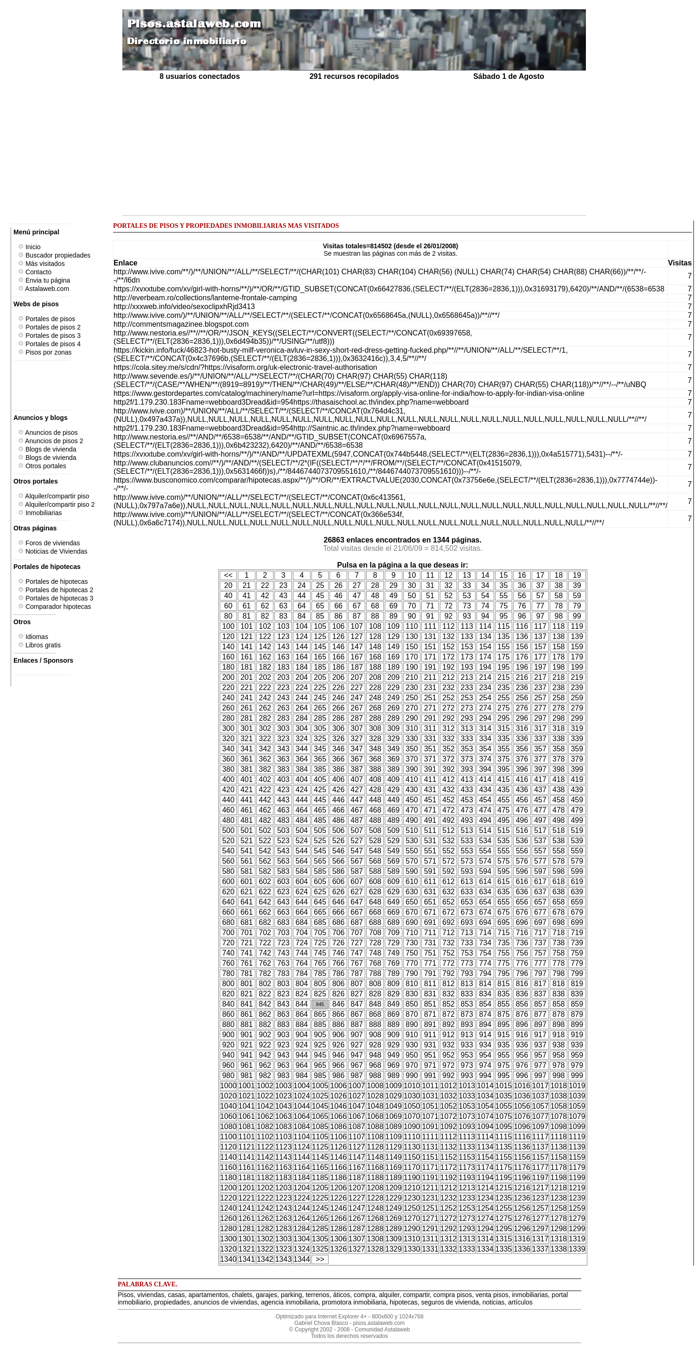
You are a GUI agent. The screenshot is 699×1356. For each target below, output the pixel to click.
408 (375, 779)
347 (356, 749)
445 (320, 800)
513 (467, 830)
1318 (558, 1239)
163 (283, 657)
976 (522, 1065)
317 (540, 728)
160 (228, 657)
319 (577, 728)
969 (393, 1065)
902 (265, 1035)
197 (540, 667)
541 (247, 851)
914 (485, 1035)
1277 (540, 1218)
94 (485, 616)
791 (430, 973)
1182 (265, 1178)
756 (522, 953)
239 (577, 687)
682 (265, 922)
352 (448, 749)
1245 (320, 1208)
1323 (283, 1249)
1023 (283, 1096)
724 (302, 943)
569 (393, 861)
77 (540, 606)
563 (283, 861)
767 (356, 963)
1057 (540, 1106)
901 (247, 1035)
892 (448, 1024)
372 (448, 759)
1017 (540, 1086)
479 (577, 810)
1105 (320, 1137)
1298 (558, 1229)
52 (449, 596)
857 (540, 1004)
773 (467, 963)
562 (265, 861)
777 (540, 963)
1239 (577, 1198)
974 (485, 1065)
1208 (375, 1188)
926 (338, 1045)
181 (247, 667)
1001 (246, 1086)
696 (522, 922)
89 (393, 616)
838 (559, 994)
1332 (448, 1249)
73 (467, 606)
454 (485, 800)
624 (302, 892)
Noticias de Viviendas (52, 551)
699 (577, 922)
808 (375, 984)
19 (577, 575)
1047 (357, 1106)
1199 (577, 1178)
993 (467, 1075)
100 (228, 626)
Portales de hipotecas (53, 581)
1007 (357, 1086)
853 (467, 1004)
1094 (485, 1126)
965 (320, 1065)
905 (320, 1035)
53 (467, 596)
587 (356, 871)
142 (265, 647)
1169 (393, 1167)
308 (375, 728)
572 (448, 861)
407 (356, 779)
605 (320, 881)
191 (430, 667)
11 (430, 575)
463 (283, 810)
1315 (504, 1239)
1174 (485, 1167)
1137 (540, 1147)
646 (338, 902)
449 (393, 800)
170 (412, 657)
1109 (393, 1137)
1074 (485, 1116)
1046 (338, 1106)
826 (338, 994)
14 (485, 575)
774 (485, 963)
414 (485, 779)
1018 (558, 1086)
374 (485, 759)
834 (485, 994)
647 (356, 902)
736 (522, 943)
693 (467, 922)
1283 (283, 1229)
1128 (375, 1147)
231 (430, 687)
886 (338, 1024)
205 (320, 677)
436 (522, 790)
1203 (283, 1188)
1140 (228, 1157)
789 (393, 973)
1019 (577, 1086)
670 (412, 912)
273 (467, 708)
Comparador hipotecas (54, 606)
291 (430, 718)
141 (247, 647)
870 (412, 1014)
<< (228, 575)
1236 (522, 1198)
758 (559, 953)
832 (448, 994)
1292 (448, 1229)
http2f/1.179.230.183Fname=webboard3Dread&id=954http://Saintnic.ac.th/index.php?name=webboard (282, 428)
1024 (301, 1096)
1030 (412, 1096)
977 (540, 1065)
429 (393, 790)
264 (302, 708)
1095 (504, 1126)
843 (283, 1004)
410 (412, 779)
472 (448, 810)
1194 (485, 1178)
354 (485, 749)
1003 (283, 1086)
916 (522, 1035)
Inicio (29, 247)
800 (228, 984)
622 (265, 892)
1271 (430, 1218)
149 (393, 647)
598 (559, 871)
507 (356, 830)
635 (503, 892)
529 (393, 841)
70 (412, 606)
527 (356, 841)
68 (375, 606)
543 (283, 851)
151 (430, 647)
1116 (522, 1137)
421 (247, 790)
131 (430, 636)
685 (320, 922)
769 (393, 963)
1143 (283, 1157)
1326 (338, 1249)
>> (320, 1259)
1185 (320, 1178)
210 (412, 677)
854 (485, 1004)
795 (503, 973)
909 (393, 1035)
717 (540, 932)
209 (393, 677)
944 (302, 1055)
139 (577, 636)
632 (448, 892)
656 (522, 902)
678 (559, 912)
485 (320, 820)
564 (302, 861)
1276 (522, 1218)
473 (467, 810)
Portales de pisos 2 (49, 327)
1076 (522, 1116)
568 (375, 861)
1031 (430, 1096)
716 (522, 932)
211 (430, 677)
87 (357, 616)
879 (577, 1014)
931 (430, 1045)
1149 (393, 1157)
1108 (375, 1137)
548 (375, 851)
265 (320, 708)
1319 (577, 1239)
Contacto (34, 272)
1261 (246, 1218)
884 (302, 1024)
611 (430, 881)
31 (430, 585)
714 (485, 932)
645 (320, 902)
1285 (320, 1229)
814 (485, 984)
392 (448, 769)
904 (302, 1035)
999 (577, 1075)
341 (247, 749)
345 (320, 749)
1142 (265, 1157)
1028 (375, 1096)
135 (503, 636)
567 (356, 861)
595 (503, 871)
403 (283, 779)
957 (540, 1055)
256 (522, 698)
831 (430, 994)
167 (356, 657)
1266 (338, 1218)
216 (522, 677)
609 (393, 881)
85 (320, 616)
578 (559, 861)
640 (228, 902)
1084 (301, 1126)
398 (559, 769)
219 (577, 677)
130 (412, 636)
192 (448, 667)
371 (430, 759)
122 (265, 636)
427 (356, 790)
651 (430, 902)
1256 (522, 1208)
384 (302, 769)
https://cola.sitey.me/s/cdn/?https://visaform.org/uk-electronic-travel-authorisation (245, 367)
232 (448, 687)
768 (375, 963)
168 (375, 657)
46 (338, 596)
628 (375, 892)
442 (265, 800)
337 (540, 739)
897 (540, 1024)
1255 (504, 1208)
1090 (412, 1126)
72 (449, 606)
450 (412, 800)
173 (467, 657)
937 (540, 1045)
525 (320, 841)
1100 (228, 1137)
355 (503, 749)
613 (467, 881)
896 (522, 1024)
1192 (448, 1178)
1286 (338, 1229)
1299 (577, 1229)
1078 (558, 1116)
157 (540, 647)
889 (393, 1024)
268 (375, 708)
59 (577, 596)
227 (356, 687)
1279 (577, 1218)
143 (283, 647)
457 (540, 800)
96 (522, 616)
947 (356, 1055)
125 (320, 636)
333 (467, 739)
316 (522, 728)
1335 (504, 1249)
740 (228, 953)
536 (522, 841)
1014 (485, 1086)
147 (356, 647)
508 (375, 830)
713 (467, 932)
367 (356, 759)
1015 (504, 1086)
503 (283, 830)
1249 (393, 1208)
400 (228, 779)
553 (467, 851)
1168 (375, 1167)
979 (577, 1065)
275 (503, 708)
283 (283, 718)
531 (430, 841)
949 (393, 1055)
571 (430, 861)
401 (247, 779)
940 (228, 1055)
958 (559, 1055)
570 (412, 861)
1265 (320, 1218)
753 (467, 953)
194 (485, 667)
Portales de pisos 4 (49, 344)
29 (393, 585)
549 (393, 851)
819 (577, 984)
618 (559, 881)
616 (522, 881)
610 (412, 881)
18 (558, 575)
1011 (430, 1086)
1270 (412, 1218)
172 (448, 657)
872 (448, 1014)
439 (577, 790)
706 (338, 932)
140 (228, 647)
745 (320, 953)
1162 (265, 1167)
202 (265, 677)
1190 (412, 1178)
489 (393, 820)
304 (302, 728)
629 (393, 892)
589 (393, 871)
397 (540, 769)
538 (559, 841)
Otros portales (42, 466)
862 (265, 1014)
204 (302, 677)
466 (338, 810)
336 (522, 739)
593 (467, 871)
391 (430, 769)
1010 (412, 1086)
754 (485, 953)
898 (559, 1024)
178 (559, 657)
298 (559, 718)
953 (467, 1055)
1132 (448, 1147)
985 (320, 1075)
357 (540, 749)
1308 (375, 1239)
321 (247, 739)
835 (503, 994)
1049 (393, 1106)
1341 (246, 1259)
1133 (466, 1147)
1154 (485, 1157)
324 (302, 739)
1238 (558, 1198)
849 (393, 1004)
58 (558, 596)
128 (375, 636)
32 (449, 585)
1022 (265, 1096)
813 (467, 984)
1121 (246, 1147)
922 (265, 1045)
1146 (338, 1157)
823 (283, 994)
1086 (338, 1126)
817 (540, 984)
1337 (540, 1249)
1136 (522, 1147)
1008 (375, 1086)
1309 (393, 1239)
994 (485, 1075)
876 (522, 1014)
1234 (485, 1198)
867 (356, 1014)
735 (503, 943)
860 (228, 1014)
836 (522, 994)
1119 (577, 1137)
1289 (393, 1229)
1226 (338, 1198)
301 (247, 728)
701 (247, 932)
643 (283, 902)
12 (449, 575)
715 (503, 932)
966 (338, 1065)
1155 (504, 1157)
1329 (393, 1249)
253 (467, 698)
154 (485, 647)
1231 (430, 1198)
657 (540, 902)
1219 (577, 1188)
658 (559, 902)
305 (320, 728)
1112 (448, 1137)
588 (375, 871)
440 (228, 800)
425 (320, 790)
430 (412, 790)
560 (228, 861)
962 (265, 1065)
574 (485, 861)
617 (540, 881)
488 (375, 820)
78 (558, 606)
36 (522, 585)
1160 (228, 1167)
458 (559, 800)
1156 (522, 1157)
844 (302, 1004)
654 (485, 902)
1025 (320, 1096)
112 (448, 626)
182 (265, 667)
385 (320, 769)
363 (283, 759)
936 (522, 1045)
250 (412, 698)
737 (540, 943)
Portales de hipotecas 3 (55, 598)
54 (485, 596)
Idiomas (33, 636)
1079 (577, 1116)
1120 (228, 1147)
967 (356, 1065)
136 (522, 636)
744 (302, 953)
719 (577, 932)
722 (265, 943)
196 (522, 667)
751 (430, 953)
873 (467, 1014)
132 (448, 636)
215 (503, 677)
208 (375, 677)
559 (577, 851)
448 (375, 800)
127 (356, 636)
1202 (265, 1188)
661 (247, 912)
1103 (283, 1137)
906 (338, 1035)
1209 (393, 1188)
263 (283, 708)
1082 (265, 1126)
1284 (301, 1229)
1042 (265, 1106)
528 (375, 841)
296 (522, 718)
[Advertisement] (354, 147)
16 (522, 575)
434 (485, 790)
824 (302, 994)
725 (320, 943)
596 (522, 871)
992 (448, 1075)
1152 (448, 1157)
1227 (357, 1198)
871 (430, 1014)
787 (356, 973)
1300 (228, 1239)
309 (393, 728)
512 (448, 830)
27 (357, 585)
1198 (558, 1178)
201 (247, 677)
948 (375, 1055)
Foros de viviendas (49, 543)
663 (283, 912)
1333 (466, 1249)
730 (412, 943)
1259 (577, 1208)
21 (246, 585)
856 (522, 1004)
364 (302, 759)
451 (430, 800)
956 (522, 1055)
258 (559, 698)
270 (412, 708)
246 (338, 698)
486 (338, 820)
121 (247, 636)
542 (265, 851)
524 (302, 841)
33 (467, 585)
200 (228, 677)
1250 (412, 1208)
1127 (357, 1147)
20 (228, 585)
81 (246, 616)
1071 (430, 1116)
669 (393, 912)
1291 (430, 1229)
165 (320, 657)
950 (412, 1055)
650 (412, 902)
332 (448, 739)
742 (265, 953)
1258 (558, 1208)
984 (302, 1075)
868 (375, 1014)
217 (540, 677)
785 (320, 973)
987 (356, 1075)
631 (430, 892)
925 (320, 1045)
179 (577, 657)
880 (228, 1024)
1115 (504, 1137)
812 (448, 984)
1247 (357, 1208)
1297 (540, 1229)
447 (356, 800)
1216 (522, 1188)
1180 (228, 1178)
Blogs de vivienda (47, 449)
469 (393, 810)
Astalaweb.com (43, 288)
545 (320, 851)
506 (338, 830)
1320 (228, 1249)
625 (320, 892)
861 (247, 1014)
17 (540, 575)
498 (559, 820)
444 (302, 800)
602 (265, 881)
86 (338, 616)
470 (412, 810)
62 (265, 606)
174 (485, 657)
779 (577, 963)
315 (503, 728)
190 (412, 667)
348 (375, 749)
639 (577, 892)
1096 (522, 1126)
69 (393, 606)
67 (357, 606)
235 (503, 687)
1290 (412, 1229)
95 (503, 616)
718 (559, 932)
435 (503, 790)
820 (228, 994)
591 (430, 871)
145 (320, 647)
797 (540, 973)
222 (265, 687)
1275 (504, 1218)
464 (302, 810)
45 (320, 596)
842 (265, 1004)
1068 (375, 1116)
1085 (320, 1126)
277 (540, 708)
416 (522, 779)
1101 (246, 1137)
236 (522, 687)
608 (375, 881)
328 (375, 739)
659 (577, 902)
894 (485, 1024)
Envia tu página (44, 280)
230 (412, 687)
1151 (430, 1157)
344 (302, 749)
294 (485, 718)
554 (485, 851)
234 (485, 687)
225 (320, 687)
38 (558, 585)
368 (375, 759)
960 (228, 1065)
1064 (301, 1116)
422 (265, 790)
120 (228, 636)
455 (503, 800)
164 (302, 657)
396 (522, 769)
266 (338, 708)
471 (430, 810)
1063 (283, 1116)
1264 (301, 1218)
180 (228, 667)
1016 (522, 1086)
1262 (265, 1218)
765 (320, 963)
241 (247, 698)
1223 (283, 1198)
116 (522, 626)
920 (228, 1045)
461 (247, 810)
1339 (577, 1249)
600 (228, 881)
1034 (485, 1096)
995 (503, 1075)
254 (485, 698)
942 (265, 1055)
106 (338, 626)
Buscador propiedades (54, 255)
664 (302, 912)
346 (338, 749)
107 (356, 626)
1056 (522, 1106)
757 (540, 953)
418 (559, 779)
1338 (558, 1249)
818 (559, 984)
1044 (301, 1106)
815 (503, 984)
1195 (504, 1178)
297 (540, 718)
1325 (320, 1249)
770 (412, 963)
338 (559, 739)
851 (430, 1004)
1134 (485, 1147)
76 (522, 606)
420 (228, 790)
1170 (412, 1167)
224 (302, 687)
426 (338, 790)
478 (559, 810)
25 (320, 585)
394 (485, 769)
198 (559, 667)
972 (448, 1065)
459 (577, 800)
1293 (466, 1229)
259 (577, 698)
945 (320, 1055)
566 (338, 861)
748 (375, 953)
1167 (357, 1167)
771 (430, 963)
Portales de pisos (46, 319)
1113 (466, 1137)
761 (247, 963)
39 (577, 585)
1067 (357, 1116)
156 (522, 647)
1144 (301, 1157)
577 (540, 861)
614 (485, 881)
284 (302, 718)
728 (375, 943)
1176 (522, 1167)
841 (247, 1004)
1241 (246, 1208)
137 (540, 636)
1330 (412, 1249)
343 (283, 749)
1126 (338, 1147)
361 (247, 759)
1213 (466, 1188)
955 (503, 1055)
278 (559, 708)
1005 (320, 1086)
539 (577, 841)
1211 (430, 1188)
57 (540, 596)
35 (503, 585)
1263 (283, 1218)
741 (247, 953)
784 (302, 973)
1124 (301, 1147)
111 (430, 626)
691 (430, 922)
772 (448, 963)
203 (283, 677)
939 (577, 1045)
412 (448, 779)
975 (503, 1065)
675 (503, 912)
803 (283, 984)
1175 (504, 1167)
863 (283, 1014)
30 (412, 585)
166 (338, 657)
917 (540, 1035)
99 (577, 616)
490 (412, 820)
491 (430, 820)
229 (393, 687)
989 (393, 1075)
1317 (540, 1239)
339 (577, 739)
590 (412, 871)
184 (302, 667)
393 (467, 769)
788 (375, 973)
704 (302, 932)
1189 (393, 1178)
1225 (320, 1198)
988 (375, 1075)
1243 (283, 1208)
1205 (320, 1188)
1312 (448, 1239)
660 (228, 912)
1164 (301, 1167)
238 (559, 687)
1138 (558, 1147)
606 (338, 881)
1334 (485, 1249)
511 (430, 830)
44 (302, 596)
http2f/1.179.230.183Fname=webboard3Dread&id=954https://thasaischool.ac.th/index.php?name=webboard (291, 402)
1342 (265, 1259)
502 (265, 830)
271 (430, 708)
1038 (558, 1096)
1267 (357, 1218)
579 (577, 861)
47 (357, 596)
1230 (412, 1198)
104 (302, 626)
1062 (265, 1116)
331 (430, 739)
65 (320, 606)
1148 (375, 1157)
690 (412, 922)
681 (247, 922)
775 (503, 963)
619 (577, 881)
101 (247, 626)
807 (356, 984)
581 (247, 871)
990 (412, 1075)
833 (467, 994)
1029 (393, 1096)
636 (522, 892)
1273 (466, 1218)
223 (283, 687)
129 (393, 636)
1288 (375, 1229)
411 (430, 779)
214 (485, 677)
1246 (338, 1208)
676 (522, 912)
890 (412, 1024)
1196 (522, 1178)
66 (338, 606)
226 (338, 687)
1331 (430, 1249)
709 (393, 932)
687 (356, 922)
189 (393, 667)
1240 (228, 1208)
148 (375, 647)
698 (559, 922)
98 (558, 616)
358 (559, 749)
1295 (504, 1229)
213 (467, 677)
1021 (246, 1096)
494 (485, 820)
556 (522, 851)
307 (356, 728)
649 (393, 902)
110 (412, 626)
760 (228, 963)
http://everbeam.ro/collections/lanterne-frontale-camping (205, 298)
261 (247, 708)
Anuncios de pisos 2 (50, 441)
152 (448, 647)
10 (412, 575)
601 (247, 881)
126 (338, 636)
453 (467, 800)
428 (375, 790)
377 (540, 759)
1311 (430, 1239)
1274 (485, 1218)
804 (302, 984)
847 (356, 1004)
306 (338, 728)
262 (265, 708)
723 (283, 943)
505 (320, 830)
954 (485, 1055)
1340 (228, 1259)
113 (467, 626)
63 (283, 606)
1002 (265, 1086)
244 (302, 698)
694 (485, 922)
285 (320, 718)
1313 (466, 1239)
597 (540, 871)
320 (228, 739)
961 (247, 1065)
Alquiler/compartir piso (53, 496)
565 (320, 861)
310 (412, 728)
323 (283, 739)
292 (448, 718)
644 (302, 902)
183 (283, 667)
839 (577, 994)
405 (320, 779)
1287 (357, 1229)
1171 (430, 1167)
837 (540, 994)
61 (246, 606)
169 (393, 657)
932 (448, 1045)
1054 (485, 1106)
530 (412, 841)
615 (503, 881)
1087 (357, 1126)
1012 (448, 1086)
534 (485, 841)
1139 (577, 1147)
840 (228, 1004)
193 (467, 667)
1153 (466, 1157)
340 (228, 749)
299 (577, 718)
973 (467, 1065)
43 (283, 596)
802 (265, 984)
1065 (320, 1116)
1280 (228, 1229)
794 (485, 973)
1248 (375, 1208)
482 (265, 820)
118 (559, 626)
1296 (522, 1229)
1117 (540, 1137)
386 (338, 769)
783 (283, 973)
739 (577, 943)
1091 (430, 1126)
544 (302, 851)
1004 (301, 1086)
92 (449, 616)
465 (320, 810)
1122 (265, 1147)
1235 (504, 1198)
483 (283, 820)
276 (522, 708)
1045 (320, 1106)
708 (375, 932)
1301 (246, 1239)
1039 (577, 1096)
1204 (301, 1188)
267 (356, 708)
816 (522, 984)
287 (356, 718)
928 (375, 1045)
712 (448, 932)
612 (448, 881)
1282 (265, 1229)
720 (228, 943)
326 (338, 739)
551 (430, 851)
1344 (301, 1259)
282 (265, 718)
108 (375, 626)
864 (302, 1014)
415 (503, 779)
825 (320, 994)
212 (448, 677)
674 (485, 912)
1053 (466, 1106)
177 (540, 657)
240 (228, 698)
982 (265, 1075)
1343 (283, 1259)
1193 (466, 1178)
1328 (375, 1249)
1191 (430, 1178)
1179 (577, 1167)
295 (503, 718)
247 (356, 698)
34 (485, 585)
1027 (357, 1096)
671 (430, 912)
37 (540, 585)
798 (559, 973)
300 (228, 728)
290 (412, 718)
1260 (228, 1218)
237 (540, 687)
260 (228, 708)
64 (302, 606)
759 (577, 953)
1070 (412, 1116)
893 (467, 1024)
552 (448, 851)
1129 (393, 1147)
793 (467, 973)
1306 (338, 1239)
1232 (448, 1198)
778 (559, 963)
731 (430, 943)
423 (283, 790)
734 (485, 943)
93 (467, 616)
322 (265, 739)
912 (448, 1035)
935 (503, 1045)
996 (522, 1075)
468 (375, 810)
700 (228, 932)
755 (503, 953)
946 (338, 1055)
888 (375, 1024)
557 (540, 851)
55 (503, 596)
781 (247, 973)
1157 (540, 1157)
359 (577, 749)
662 (265, 912)
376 (522, 759)
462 (265, 810)
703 (283, 932)
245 (320, 698)
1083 (283, 1126)
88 (375, 616)
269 (393, 708)
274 (485, 708)
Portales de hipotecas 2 (55, 590)
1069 (393, 1116)
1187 (357, 1178)
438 (559, 790)
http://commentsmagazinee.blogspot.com (181, 324)
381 (247, 769)
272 (448, 708)
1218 (558, 1188)
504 (302, 830)
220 (228, 687)
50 (412, 596)
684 (302, 922)
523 (283, 841)
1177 (540, 1167)
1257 (540, 1208)
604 (302, 881)
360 (228, 759)
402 (265, 779)
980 (228, 1075)
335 (503, 739)
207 (356, 677)
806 (338, 984)
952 (448, 1055)
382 (265, 769)
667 (356, 912)
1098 (558, 1126)
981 (247, 1075)
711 (430, 932)
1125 (320, 1147)
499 (577, 820)
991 (430, 1075)
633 (467, 892)
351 (430, 749)
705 (320, 932)
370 (412, 759)
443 (283, 800)
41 (246, 596)
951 (430, 1055)
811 (430, 984)
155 (503, 647)
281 (247, 718)
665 (320, 912)
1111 (430, 1137)
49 (393, 596)
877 (540, 1014)
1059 (577, 1106)
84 (302, 616)
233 (467, 687)
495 (503, 820)
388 (375, 769)
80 (228, 616)
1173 (466, 1167)
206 (338, 677)
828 (375, 994)
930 (412, 1045)
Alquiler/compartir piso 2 (56, 504)
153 (467, 647)
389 (393, 769)
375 (503, 759)
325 (320, 739)
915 (503, 1035)
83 (283, 616)
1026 (338, 1096)
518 (559, 830)
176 (522, 657)
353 (467, 749)
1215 (504, 1188)
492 (448, 820)
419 (577, 779)
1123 (283, 1147)
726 (338, 943)
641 (247, 902)
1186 (338, 1178)
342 (265, 749)
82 (265, 616)
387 (356, 769)
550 (412, 851)
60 (228, 606)
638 (559, 892)
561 (247, 861)
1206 (338, 1188)
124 (302, 636)
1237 (540, 1198)
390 (412, 769)
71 (430, 606)
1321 (246, 1249)
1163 (283, 1167)
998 (559, 1075)
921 (247, 1045)
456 (522, 800)
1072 (448, 1116)
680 (228, 922)
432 (448, 790)
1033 (466, 1096)
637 (540, 892)
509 (393, 830)
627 (356, 892)
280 (228, 718)
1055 (504, 1106)
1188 (375, 1178)
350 (412, 749)
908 (375, 1035)
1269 (393, 1218)
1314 (485, 1239)
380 (228, 769)
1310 (412, 1239)
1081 (246, 1126)
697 (540, 922)
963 (283, 1065)
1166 (338, 1167)
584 (302, 871)
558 (559, 851)
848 (375, 1004)
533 (467, 841)
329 (393, 739)
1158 (558, 1157)
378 (559, 759)
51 (430, 596)
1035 (504, 1096)
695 (503, 922)
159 (577, 647)
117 (540, 626)
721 (247, 943)
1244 (301, 1208)
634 (485, 892)
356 (522, 749)
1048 (375, 1106)
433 (467, 790)
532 (448, 841)
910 (412, 1035)
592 (448, 871)
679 (577, 912)
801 (247, 984)
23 (283, 585)
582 (265, 871)
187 (356, 667)
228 (375, 687)
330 (412, 739)
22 (265, 585)
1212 (448, 1188)
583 (283, 871)
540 (228, 851)
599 (577, 871)
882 (265, 1024)
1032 (448, 1096)
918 (559, 1035)
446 (338, 800)
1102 (265, 1137)
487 (356, 820)
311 (430, 728)
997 (540, 1075)
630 (412, 892)
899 (577, 1024)
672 (448, 912)
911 (430, 1035)
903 (283, 1035)
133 (467, 636)
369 (393, 759)
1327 (357, 1249)
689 (393, 922)
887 (356, 1024)
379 (577, 759)
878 (559, 1014)
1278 (558, 1218)
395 (503, 769)
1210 (412, 1188)
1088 (375, 1126)
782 (265, 973)
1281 (246, 1229)
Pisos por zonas (45, 352)
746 (338, 953)
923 (283, 1045)
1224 (301, 1198)
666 (338, 912)
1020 (228, 1096)
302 (265, 728)
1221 (246, 1198)
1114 (485, 1137)
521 (247, 841)
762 (265, 963)
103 (283, 626)
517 (540, 830)
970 (412, 1065)
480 (228, 820)
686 (338, 922)
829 (393, 994)
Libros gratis (39, 645)
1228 (375, 1198)
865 (320, 1014)
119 (577, 626)
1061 (246, 1116)
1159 (577, 1157)
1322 (265, 1249)
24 (302, 585)
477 (540, 810)
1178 (558, 1167)
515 (503, 830)
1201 (246, 1188)
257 (540, 698)
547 (356, 851)
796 (522, 973)
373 (467, 759)
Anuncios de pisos (48, 432)
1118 (558, 1137)
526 (338, 841)
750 (412, 953)
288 (375, 718)
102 (265, 626)
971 (430, 1065)
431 (430, 790)
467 (356, 810)
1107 (357, 1137)
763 (283, 963)
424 (302, 790)
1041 (246, 1106)
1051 (430, 1106)
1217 (540, 1188)
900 (228, 1035)
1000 (228, 1086)
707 (356, 932)
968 (375, 1065)
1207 (357, 1188)
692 (448, 922)
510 (412, 830)
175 (503, 657)
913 (467, 1035)
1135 (504, 1147)
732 (448, 943)
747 (356, 953)
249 (393, 698)
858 (559, 1004)
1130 (412, 1147)
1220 (228, 1198)
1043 (283, 1106)
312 (448, 728)
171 (430, 657)
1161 (246, 1167)
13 (467, 575)
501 (247, 830)
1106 (338, 1137)
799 (577, 973)
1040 (228, 1106)
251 (430, 698)
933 (467, 1045)
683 (283, 922)
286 (338, 718)
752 (448, 953)
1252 (448, 1208)
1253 (466, 1208)
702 (265, 932)
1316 (522, 1239)
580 (228, 871)
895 (503, 1024)
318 (559, 728)
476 (522, 810)
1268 (375, 1218)
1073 (466, 1116)
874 (485, 1014)
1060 (228, 1116)
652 (448, 902)
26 (338, 585)
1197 (540, 1178)
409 (393, 779)
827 (356, 994)
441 (247, 800)
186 (338, 667)
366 (338, 759)
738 (559, 943)
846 (338, 1004)
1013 (466, 1086)
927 (356, 1045)
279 (577, 708)
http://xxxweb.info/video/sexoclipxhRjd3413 (184, 306)
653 (467, 902)
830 (412, 994)
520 (228, 841)
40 (228, 596)
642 (265, 902)
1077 (540, 1116)
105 (320, 626)
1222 (265, 1198)
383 (283, 769)
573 (467, 861)
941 (247, 1055)
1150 (412, 1157)
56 (522, 596)
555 (503, 851)
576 (522, 861)
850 (412, 1004)
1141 (246, 1157)
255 (503, 698)
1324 (301, 1249)
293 (467, 718)
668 (375, 912)
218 (559, 677)
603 (283, 881)
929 (393, 1045)
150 (412, 647)
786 (338, 973)
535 (503, 841)
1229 (393, 1198)
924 (302, 1045)
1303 (283, 1239)
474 (485, 810)
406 (338, 779)
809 (393, 984)
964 (302, 1065)
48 (375, 596)
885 (320, 1024)
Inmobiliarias (40, 513)
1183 (283, 1178)
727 (356, 943)
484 (302, 820)
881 (247, 1024)
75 (503, 606)
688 (375, 922)
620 (228, 892)
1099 (577, 1126)
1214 (485, 1188)
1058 (558, 1106)
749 (393, 953)
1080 (228, 1126)
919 (577, 1035)
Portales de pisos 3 (49, 335)
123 (283, 636)
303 (283, 728)
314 (485, 728)
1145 (320, 1157)
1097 (540, 1126)
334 (485, 739)
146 (338, 647)
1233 (466, 1198)
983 (283, 1075)
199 (577, 667)
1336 (522, 1249)
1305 (320, 1239)
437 (540, 790)
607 (356, 881)
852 (448, 1004)
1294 (485, 1229)
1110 (412, 1137)
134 (485, 636)
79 (577, 606)
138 (559, 636)
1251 (430, 1208)
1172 (448, 1167)
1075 (504, 1116)
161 (247, 657)
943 (283, 1055)
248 (375, 698)
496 (522, 820)
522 (265, 841)
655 (503, 902)
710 (412, 932)
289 (393, 718)
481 (247, 820)
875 (503, 1014)
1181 (246, 1178)
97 (540, 616)
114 (485, 626)
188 (375, 667)
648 (375, 902)
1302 (265, 1239)
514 (485, 830)
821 (247, 994)
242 (265, 698)
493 (467, 820)
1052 (448, 1106)
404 (302, 779)
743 (283, 953)
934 (485, 1045)
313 (467, 728)
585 (320, 871)
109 (393, 626)
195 (503, 667)
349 (393, 749)
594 (485, 871)
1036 (522, 1096)
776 (522, 963)
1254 (485, 1208)
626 (338, 892)
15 (503, 575)
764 (302, 963)
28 (375, 585)
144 (302, 647)
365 (320, 759)
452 (448, 800)
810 (412, 984)
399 (577, 769)
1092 (448, 1126)
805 (320, 984)
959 (577, 1055)
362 (265, 759)
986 (338, 1075)
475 (503, 810)
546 (338, 851)
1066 (338, 1116)
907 (356, 1035)
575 (503, 861)
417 (540, 779)
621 (247, 892)
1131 (430, 1147)
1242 (265, 1208)
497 (540, 820)
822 (265, 994)
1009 (393, 1086)
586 (338, 871)
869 (393, 1014)
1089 (393, 1126)
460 (228, 810)
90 (412, 616)
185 (320, 667)
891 (430, 1024)
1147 (357, 1157)
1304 (301, 1239)
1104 (301, 1137)
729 (393, 943)
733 (467, 943)
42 (265, 596)
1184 (301, 1178)
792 (448, 973)
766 (338, 963)
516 (522, 830)
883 (283, 1024)
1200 (228, 1188)
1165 (320, 1167)
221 (247, 687)
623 (283, 892)
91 (430, 616)
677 (540, 912)
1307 (357, 1239)
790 (412, 973)
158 (559, 647)
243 (283, 698)
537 (540, 841)
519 (577, 830)
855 (503, 1004)
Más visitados (41, 263)
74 (485, 606)
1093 (466, 1126)
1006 (338, 1086)
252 (448, 698)
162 (265, 657)
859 (577, 1004)
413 (467, 779)
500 (228, 830)
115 (503, 626)
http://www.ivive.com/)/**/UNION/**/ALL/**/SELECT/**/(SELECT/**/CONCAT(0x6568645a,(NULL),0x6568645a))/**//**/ (307, 315)
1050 (412, 1106)
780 (228, 973)
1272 (448, 1218)
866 (338, 1014)
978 (559, 1065)
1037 (540, 1096)
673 (467, 912)
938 (559, 1045)
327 (356, 739)
